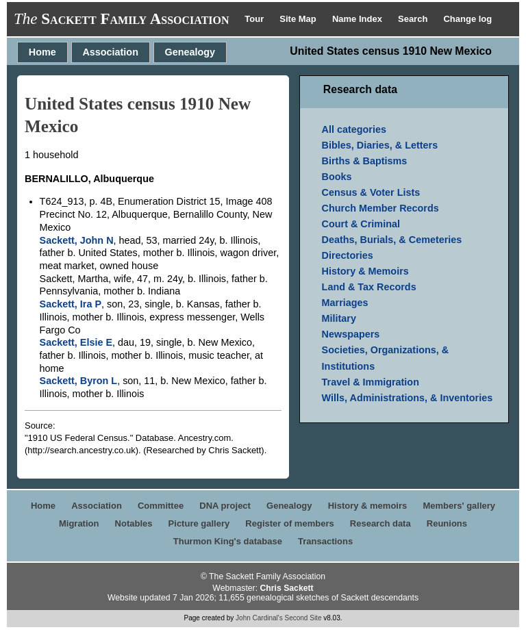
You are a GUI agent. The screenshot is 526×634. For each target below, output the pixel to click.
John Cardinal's (259, 618)
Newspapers (351, 334)
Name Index (358, 19)
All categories (354, 129)
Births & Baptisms (365, 160)
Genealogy (190, 52)
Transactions (325, 541)
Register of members (289, 523)
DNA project (225, 505)
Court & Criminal (361, 223)
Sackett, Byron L (79, 380)
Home (42, 52)
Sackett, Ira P (70, 304)
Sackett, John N (77, 240)
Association (110, 52)
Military (339, 318)
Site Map (298, 19)
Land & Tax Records (369, 286)
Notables (134, 523)
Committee (161, 505)
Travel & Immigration (370, 382)
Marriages (345, 302)
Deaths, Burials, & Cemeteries (392, 239)
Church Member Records (380, 208)
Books (337, 176)
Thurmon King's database (227, 541)
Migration (79, 523)
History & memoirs (368, 505)
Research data (380, 523)
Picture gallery (199, 523)
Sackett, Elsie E (76, 342)
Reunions (447, 523)
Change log (467, 19)
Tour (255, 19)
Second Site (303, 618)
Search (414, 19)
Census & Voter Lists (371, 192)
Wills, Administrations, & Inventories (407, 397)
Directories (347, 255)
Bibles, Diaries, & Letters (380, 145)
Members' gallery (459, 505)
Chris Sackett (286, 588)
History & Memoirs (365, 271)
